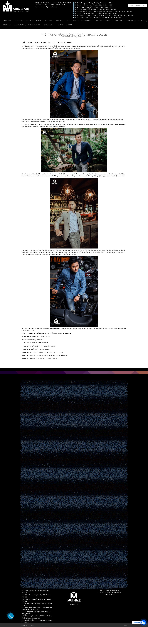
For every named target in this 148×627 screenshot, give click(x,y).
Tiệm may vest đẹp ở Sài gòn (30, 521)
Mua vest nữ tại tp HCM (26, 559)
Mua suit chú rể (102, 555)
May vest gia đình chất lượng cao (48, 447)
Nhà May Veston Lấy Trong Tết (29, 505)
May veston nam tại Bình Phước (30, 586)
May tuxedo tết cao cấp (104, 462)
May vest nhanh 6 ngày (61, 445)
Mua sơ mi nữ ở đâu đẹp (56, 559)
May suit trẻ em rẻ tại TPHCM (84, 554)
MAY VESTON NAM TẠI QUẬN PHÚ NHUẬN (78, 541)
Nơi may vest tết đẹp (68, 438)
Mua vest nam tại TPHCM (68, 520)
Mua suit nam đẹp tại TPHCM (74, 505)
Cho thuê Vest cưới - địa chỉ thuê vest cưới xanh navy (33, 571)
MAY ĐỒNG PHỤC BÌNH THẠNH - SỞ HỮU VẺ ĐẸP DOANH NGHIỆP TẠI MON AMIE (105, 405)
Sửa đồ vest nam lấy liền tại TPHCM (108, 491)
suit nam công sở (27, 553)
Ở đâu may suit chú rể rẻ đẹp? (29, 554)
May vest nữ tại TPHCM (48, 528)
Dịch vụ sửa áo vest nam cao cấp (64, 493)
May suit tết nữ (51, 463)
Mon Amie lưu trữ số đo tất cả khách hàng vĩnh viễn (71, 539)
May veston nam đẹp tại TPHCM (77, 474)
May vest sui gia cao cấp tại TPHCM (90, 438)
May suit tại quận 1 (81, 551)
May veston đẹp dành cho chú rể (87, 473)
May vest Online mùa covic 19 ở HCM (29, 430)
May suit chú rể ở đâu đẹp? (52, 556)
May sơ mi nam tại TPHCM (56, 483)
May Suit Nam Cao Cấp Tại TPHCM (39, 557)
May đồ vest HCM (83, 525)
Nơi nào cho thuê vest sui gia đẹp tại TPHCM (116, 442)
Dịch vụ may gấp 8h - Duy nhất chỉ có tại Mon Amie (58, 388)
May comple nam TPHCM (59, 520)
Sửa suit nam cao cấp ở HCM (96, 492)
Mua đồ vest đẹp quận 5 (108, 501)
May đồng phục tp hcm (108, 587)
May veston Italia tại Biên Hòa (36, 517)
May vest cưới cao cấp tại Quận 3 (53, 551)
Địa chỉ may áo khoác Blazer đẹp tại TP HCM (52, 576)
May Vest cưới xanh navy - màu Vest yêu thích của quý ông (33, 573)
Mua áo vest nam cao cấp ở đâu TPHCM (109, 526)
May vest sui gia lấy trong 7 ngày (106, 444)
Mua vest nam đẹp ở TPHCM (42, 492)
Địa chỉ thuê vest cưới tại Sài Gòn (100, 539)
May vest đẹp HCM (55, 501)
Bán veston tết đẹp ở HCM (106, 437)
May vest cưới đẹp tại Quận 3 (38, 540)
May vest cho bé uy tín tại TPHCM (81, 447)
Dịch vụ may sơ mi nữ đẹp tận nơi (78, 431)
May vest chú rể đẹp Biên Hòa (109, 517)
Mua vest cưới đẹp (57, 540)
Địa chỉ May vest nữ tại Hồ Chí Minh (45, 579)
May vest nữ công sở (49, 467)
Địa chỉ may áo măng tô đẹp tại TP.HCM (40, 577)
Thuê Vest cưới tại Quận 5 (90, 543)
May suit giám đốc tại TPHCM (83, 456)
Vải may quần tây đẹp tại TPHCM (74, 498)
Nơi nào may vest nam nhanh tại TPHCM (45, 442)
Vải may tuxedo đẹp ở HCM (38, 490)
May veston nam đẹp (77, 473)
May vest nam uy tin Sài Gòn (82, 512)
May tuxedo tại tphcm (112, 462)
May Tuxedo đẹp (95, 490)
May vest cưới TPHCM (48, 521)
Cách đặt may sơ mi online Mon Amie (62, 435)
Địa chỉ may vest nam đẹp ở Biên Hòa (89, 518)
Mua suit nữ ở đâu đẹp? (115, 556)
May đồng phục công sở (48, 483)
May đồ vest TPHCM (29, 529)
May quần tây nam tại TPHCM (69, 477)
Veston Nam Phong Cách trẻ (113, 585)
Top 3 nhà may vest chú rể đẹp (39, 429)
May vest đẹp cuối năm (48, 461)
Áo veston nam (111, 492)
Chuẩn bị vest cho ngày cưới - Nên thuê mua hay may (32, 538)
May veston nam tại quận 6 (37, 585)
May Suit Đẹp (55, 490)
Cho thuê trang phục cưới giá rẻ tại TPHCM (58, 449)
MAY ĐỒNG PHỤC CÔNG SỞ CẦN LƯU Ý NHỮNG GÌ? (59, 404)
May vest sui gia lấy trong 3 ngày (118, 444)
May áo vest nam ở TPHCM (89, 521)
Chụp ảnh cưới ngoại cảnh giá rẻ (113, 578)
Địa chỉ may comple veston (68, 494)
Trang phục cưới (115, 438)
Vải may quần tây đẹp (105, 498)
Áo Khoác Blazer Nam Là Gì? (97, 577)
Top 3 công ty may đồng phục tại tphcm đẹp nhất (70, 394)
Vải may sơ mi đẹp (35, 499)
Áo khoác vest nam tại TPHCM (106, 487)
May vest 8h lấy (77, 448)
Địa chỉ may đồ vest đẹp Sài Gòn (80, 501)
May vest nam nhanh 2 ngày (72, 468)
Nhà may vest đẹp (39, 501)
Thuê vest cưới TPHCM (61, 524)
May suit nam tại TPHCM (37, 484)
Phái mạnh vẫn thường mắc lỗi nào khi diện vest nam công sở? (95, 390)
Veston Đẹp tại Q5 (70, 579)
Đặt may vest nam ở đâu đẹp (31, 492)
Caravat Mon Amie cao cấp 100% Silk (56, 384)
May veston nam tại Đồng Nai (41, 586)
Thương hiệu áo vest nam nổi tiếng (62, 492)
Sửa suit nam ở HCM (104, 492)
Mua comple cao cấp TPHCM (113, 477)
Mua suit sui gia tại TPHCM (115, 554)
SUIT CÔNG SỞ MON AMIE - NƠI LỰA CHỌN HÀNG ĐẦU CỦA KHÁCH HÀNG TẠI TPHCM (48, 403)
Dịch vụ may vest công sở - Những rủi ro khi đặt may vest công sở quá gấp (61, 389)
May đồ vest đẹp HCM (65, 502)
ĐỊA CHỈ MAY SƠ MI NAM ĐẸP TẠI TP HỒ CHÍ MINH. (114, 575)
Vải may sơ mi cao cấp (27, 499)
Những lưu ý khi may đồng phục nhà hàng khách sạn (75, 393)
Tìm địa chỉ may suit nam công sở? (109, 551)
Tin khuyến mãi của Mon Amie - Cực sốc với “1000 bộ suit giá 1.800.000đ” (37, 392)
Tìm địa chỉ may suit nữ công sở (97, 551)
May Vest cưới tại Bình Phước (63, 546)
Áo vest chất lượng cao (110, 504)
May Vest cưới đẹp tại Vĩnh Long (39, 545)
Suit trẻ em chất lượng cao (50, 554)
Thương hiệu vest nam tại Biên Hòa (30, 518)
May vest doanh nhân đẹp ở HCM (63, 470)
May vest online (70, 436)
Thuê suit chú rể (28, 556)
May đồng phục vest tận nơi (89, 433)
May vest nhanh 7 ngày (53, 445)
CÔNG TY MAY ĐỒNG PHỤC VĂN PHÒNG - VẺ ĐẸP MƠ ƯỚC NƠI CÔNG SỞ (63, 408)
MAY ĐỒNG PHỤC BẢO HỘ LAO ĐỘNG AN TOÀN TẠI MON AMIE (80, 406)
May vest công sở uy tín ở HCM (118, 466)
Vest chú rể (69, 457)
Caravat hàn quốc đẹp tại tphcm (93, 576)
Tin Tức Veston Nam (107, 579)
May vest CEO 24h (96, 469)
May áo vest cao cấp (111, 502)
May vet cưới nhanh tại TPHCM (101, 540)
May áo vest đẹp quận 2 (80, 504)
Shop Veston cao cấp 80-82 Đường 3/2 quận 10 (108, 542)
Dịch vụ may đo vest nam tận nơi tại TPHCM (69, 432)
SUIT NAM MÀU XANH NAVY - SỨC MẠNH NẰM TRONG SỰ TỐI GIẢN (84, 416)
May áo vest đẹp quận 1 (89, 504)
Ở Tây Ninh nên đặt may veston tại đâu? (51, 546)
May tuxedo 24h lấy (44, 463)
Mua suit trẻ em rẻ (58, 554)
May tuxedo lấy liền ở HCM (114, 488)
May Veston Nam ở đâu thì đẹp (57, 544)
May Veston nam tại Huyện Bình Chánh (42, 584)
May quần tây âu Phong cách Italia (114, 558)
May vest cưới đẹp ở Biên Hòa (63, 547)
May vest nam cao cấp (84, 530)
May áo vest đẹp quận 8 (28, 504)
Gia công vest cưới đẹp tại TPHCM (61, 532)
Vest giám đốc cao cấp (71, 469)
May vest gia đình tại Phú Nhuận (102, 446)
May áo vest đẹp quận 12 (99, 503)
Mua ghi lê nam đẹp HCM (115, 524)
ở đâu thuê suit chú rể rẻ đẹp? (40, 554)
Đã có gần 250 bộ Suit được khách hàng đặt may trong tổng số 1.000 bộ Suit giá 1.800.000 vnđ (39, 387)
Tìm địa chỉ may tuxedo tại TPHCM (44, 458)
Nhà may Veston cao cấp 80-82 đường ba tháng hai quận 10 (89, 542)
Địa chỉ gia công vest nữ (118, 495)
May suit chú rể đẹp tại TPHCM (55, 505)
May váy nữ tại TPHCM (99, 524)
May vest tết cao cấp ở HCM (59, 438)
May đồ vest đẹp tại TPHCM (49, 502)
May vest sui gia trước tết (34, 444)
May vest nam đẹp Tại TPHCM (94, 530)
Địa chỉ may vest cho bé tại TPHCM (29, 449)
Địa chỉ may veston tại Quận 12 (65, 550)
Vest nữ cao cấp (71, 487)
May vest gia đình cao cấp (59, 447)
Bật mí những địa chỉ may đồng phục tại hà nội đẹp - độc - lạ (44, 395)
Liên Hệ (69, 24)
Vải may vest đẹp (109, 499)
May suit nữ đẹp (48, 557)
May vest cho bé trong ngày (92, 447)
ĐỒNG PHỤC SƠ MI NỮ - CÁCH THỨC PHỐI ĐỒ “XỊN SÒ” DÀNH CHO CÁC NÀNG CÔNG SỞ (38, 412)
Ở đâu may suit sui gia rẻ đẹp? (102, 553)
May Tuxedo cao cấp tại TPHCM (99, 489)
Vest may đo (56, 526)
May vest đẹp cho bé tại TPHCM (69, 447)
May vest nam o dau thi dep (32, 580)
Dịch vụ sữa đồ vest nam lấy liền (98, 495)
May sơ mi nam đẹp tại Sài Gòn (117, 525)
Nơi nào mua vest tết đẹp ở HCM (99, 436)
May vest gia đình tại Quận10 (61, 446)
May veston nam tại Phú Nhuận (54, 550)
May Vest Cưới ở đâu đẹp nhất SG (102, 568)
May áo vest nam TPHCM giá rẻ (52, 493)
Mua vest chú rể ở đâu (70, 460)
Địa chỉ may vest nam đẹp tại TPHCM (47, 526)
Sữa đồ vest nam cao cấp (77, 495)
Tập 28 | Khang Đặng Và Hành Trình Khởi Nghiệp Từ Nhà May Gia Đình (104, 385)
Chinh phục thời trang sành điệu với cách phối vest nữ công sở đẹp (73, 390)
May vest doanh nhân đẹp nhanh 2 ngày (48, 468)
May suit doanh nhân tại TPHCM (112, 456)
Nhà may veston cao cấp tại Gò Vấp (29, 550)
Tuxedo (79, 457)
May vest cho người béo (40, 524)
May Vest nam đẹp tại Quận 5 (32, 551)
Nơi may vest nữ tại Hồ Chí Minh (32, 579)
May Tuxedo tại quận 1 (73, 551)
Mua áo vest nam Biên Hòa (77, 518)
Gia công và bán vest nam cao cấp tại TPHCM (96, 532)
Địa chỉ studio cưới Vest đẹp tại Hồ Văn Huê (54, 543)
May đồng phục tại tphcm (64, 569)
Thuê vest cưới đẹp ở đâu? (32, 541)
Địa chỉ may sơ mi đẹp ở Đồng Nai (42, 514)
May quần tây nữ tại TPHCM (92, 523)
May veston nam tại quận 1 (85, 585)
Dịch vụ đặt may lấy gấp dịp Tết (46, 539)
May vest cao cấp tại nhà (114, 434)
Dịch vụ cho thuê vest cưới (73, 580)
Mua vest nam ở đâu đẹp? (73, 559)
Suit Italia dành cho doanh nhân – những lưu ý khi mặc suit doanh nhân (101, 569)
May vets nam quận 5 (39, 483)
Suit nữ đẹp (89, 557)
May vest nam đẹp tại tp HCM (70, 560)
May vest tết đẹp (84, 440)
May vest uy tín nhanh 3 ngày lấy (95, 467)
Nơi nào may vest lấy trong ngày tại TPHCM (59, 442)
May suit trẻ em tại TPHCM (94, 554)
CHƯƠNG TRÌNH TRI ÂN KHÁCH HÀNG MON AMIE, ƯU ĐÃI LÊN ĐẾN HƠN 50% (59, 429)
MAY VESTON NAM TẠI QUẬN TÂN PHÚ (94, 541)
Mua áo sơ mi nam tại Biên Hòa (69, 515)
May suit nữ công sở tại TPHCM (91, 552)
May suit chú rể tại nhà (87, 464)
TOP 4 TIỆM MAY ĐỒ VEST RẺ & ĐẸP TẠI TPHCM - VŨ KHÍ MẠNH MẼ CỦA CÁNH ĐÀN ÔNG (98, 419)
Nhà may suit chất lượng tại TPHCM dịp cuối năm (48, 460)
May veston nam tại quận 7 (28, 585)
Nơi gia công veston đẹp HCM (69, 497)
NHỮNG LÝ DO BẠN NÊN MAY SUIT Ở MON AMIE (48, 428)
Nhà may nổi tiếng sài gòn (78, 527)
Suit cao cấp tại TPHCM (50, 456)
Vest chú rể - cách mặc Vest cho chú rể (109, 548)
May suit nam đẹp (100, 483)
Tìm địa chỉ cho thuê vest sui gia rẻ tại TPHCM (37, 441)
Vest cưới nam (82, 493)
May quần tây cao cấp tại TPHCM (118, 485)
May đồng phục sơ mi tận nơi (68, 433)
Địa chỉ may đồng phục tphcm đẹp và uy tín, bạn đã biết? (89, 394)
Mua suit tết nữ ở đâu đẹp (79, 460)
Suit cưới (94, 458)
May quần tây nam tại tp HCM (108, 559)
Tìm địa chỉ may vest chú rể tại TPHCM (30, 458)
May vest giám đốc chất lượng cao (61, 469)
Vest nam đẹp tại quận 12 (38, 511)
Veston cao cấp (93, 483)
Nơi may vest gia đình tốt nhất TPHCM (58, 443)
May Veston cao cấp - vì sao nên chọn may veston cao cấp (65, 572)
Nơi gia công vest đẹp (78, 497)
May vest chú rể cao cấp (27, 462)
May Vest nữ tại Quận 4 (98, 567)
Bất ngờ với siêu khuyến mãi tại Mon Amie (81, 392)
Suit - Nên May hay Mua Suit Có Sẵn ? (67, 577)
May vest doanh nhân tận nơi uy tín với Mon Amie (99, 379)
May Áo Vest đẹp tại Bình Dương (58, 567)
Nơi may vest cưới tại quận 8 (108, 550)
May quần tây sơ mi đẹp (98, 520)
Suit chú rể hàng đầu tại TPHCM (63, 556)
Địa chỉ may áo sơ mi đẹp (95, 487)
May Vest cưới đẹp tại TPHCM (95, 461)
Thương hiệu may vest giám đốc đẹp (85, 471)
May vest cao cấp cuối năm (61, 462)
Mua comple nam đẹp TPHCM (31, 523)
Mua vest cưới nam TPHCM (41, 523)
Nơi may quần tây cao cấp (103, 484)
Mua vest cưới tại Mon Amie (42, 541)
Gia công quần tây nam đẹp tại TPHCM (52, 496)
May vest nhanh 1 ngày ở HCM (28, 469)
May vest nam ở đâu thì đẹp (115, 520)
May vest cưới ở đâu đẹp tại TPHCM (30, 531)
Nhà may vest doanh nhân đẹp (44, 473)
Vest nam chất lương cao (37, 513)
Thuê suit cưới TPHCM (46, 505)
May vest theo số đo (109, 582)
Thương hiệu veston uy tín (82, 472)
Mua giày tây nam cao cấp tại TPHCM (46, 474)
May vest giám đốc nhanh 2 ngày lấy (84, 468)
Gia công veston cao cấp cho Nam (82, 532)
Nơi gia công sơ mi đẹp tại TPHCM (114, 496)
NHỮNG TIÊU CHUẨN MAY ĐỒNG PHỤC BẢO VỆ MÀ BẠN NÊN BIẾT (57, 406)
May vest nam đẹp (120, 471)
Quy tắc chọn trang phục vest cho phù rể (75, 388)
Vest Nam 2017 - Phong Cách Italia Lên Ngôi (112, 580)
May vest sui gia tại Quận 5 (74, 444)
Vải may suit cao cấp (70, 499)
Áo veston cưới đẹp (119, 493)
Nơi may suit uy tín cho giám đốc (81, 475)
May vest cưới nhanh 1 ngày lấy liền (97, 468)
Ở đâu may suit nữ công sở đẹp (68, 552)
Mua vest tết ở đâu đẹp (89, 436)
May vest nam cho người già (79, 521)
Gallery (60, 24)
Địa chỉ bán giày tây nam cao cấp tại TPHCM (32, 474)
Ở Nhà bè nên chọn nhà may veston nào (87, 547)
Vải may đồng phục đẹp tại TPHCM (98, 497)
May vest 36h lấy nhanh (120, 450)
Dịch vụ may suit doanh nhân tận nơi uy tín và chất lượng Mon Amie (32, 379)
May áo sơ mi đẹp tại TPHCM (108, 494)
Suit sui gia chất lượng (42, 555)
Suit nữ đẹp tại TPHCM (72, 557)
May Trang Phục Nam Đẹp (72, 566)
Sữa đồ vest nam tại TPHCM (87, 495)
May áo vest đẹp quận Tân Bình (74, 503)
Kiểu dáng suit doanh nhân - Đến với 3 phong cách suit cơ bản (90, 391)
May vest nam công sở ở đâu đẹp (83, 529)
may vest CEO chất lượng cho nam (32, 432)
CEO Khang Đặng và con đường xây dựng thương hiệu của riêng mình (99, 384)
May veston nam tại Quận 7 (102, 477)
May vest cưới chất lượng (111, 540)
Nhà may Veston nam (28, 581)
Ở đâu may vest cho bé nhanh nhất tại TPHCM (48, 439)
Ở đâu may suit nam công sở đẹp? (80, 552)
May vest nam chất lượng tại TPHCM (50, 529)
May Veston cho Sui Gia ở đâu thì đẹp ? (32, 567)
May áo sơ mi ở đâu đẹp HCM (100, 486)
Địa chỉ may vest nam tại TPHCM (63, 488)
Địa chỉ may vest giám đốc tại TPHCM (34, 472)
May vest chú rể (103, 461)
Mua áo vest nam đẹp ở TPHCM (32, 528)
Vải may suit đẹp (63, 499)
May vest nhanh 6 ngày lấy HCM (68, 450)
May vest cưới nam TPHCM (78, 522)
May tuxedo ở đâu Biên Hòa (52, 516)
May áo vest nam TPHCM (73, 492)
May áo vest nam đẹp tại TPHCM (119, 494)
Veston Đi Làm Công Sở (83, 558)
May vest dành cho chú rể (41, 470)
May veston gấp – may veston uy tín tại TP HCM (115, 571)
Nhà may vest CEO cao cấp (60, 472)
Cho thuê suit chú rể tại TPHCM (69, 466)
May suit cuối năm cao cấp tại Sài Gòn (49, 464)
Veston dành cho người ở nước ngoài (29, 583)
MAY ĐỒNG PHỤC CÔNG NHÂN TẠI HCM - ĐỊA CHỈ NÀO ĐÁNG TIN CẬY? (82, 404)
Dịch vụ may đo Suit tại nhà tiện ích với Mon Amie (36, 393)
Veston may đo (97, 470)
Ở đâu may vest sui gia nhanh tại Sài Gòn (97, 441)
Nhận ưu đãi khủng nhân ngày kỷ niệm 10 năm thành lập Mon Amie (62, 392)
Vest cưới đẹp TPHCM (77, 520)
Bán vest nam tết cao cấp (26, 438)
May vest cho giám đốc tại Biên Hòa (92, 515)
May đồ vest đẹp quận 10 (91, 501)
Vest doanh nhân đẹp (44, 471)
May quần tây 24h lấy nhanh (107, 449)
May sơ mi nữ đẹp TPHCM (63, 487)
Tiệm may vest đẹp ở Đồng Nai (116, 513)
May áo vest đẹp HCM (31, 503)
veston (26, 580)
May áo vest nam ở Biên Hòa (76, 516)
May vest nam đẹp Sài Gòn (72, 512)
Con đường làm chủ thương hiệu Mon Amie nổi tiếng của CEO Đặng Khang (35, 385)
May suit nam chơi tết (88, 463)
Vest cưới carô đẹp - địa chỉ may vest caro (70, 570)
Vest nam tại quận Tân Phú (103, 586)
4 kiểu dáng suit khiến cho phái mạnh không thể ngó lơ (70, 391)
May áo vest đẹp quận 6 (45, 504)
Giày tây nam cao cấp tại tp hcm (118, 576)
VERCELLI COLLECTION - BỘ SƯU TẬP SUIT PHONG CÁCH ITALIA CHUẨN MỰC (75, 413)
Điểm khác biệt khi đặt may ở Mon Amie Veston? (98, 382)
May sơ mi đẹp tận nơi (36, 434)
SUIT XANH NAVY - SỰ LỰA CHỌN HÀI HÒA (30, 409)
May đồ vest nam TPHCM (71, 490)
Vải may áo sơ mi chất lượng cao (33, 498)
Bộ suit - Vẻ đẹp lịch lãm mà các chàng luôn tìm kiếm (43, 386)
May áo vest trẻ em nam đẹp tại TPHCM (92, 579)
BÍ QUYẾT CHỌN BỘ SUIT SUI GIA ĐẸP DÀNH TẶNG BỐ (52, 407)
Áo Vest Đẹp (117, 504)
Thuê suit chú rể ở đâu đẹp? (55, 555)
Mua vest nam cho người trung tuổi (50, 524)
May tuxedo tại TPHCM (114, 489)
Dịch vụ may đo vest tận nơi (49, 433)
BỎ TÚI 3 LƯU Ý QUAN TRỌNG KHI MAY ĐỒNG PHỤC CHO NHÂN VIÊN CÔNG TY (46, 405)
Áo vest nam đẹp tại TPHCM (73, 483)
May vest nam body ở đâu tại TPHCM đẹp (42, 530)
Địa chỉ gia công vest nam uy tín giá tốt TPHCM (46, 532)
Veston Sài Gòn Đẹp (103, 530)
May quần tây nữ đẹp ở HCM (99, 485)
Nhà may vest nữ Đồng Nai (65, 514)
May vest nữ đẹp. (79, 560)
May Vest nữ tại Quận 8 (28, 568)
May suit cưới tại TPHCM (88, 527)
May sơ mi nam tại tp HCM (36, 560)
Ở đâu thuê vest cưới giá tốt (27, 540)
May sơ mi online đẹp (104, 435)
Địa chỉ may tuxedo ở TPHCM (71, 489)
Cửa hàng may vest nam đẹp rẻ (34, 526)
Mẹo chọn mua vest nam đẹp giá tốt (46, 567)
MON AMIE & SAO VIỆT (92, 407)
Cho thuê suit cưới (60, 466)
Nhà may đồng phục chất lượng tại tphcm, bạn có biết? (108, 394)
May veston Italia (117, 523)
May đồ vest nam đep (99, 501)
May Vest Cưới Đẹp (38, 574)
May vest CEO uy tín (38, 475)
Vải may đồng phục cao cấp (121, 497)
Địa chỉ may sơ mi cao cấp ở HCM (112, 486)
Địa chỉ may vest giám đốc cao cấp (105, 472)
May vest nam (58, 587)
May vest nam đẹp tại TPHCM (50, 527)
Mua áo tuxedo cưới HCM (27, 525)
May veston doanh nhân (49, 476)
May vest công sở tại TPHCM (32, 467)
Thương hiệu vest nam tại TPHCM (93, 525)
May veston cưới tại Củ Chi (47, 548)
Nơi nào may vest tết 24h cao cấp (49, 440)
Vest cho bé (89, 440)
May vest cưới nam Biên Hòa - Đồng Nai (96, 514)
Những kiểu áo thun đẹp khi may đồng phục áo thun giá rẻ (113, 393)
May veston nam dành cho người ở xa (49, 583)
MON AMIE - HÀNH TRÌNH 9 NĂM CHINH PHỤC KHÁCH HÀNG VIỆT (48, 413)
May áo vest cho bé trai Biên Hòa (31, 516)
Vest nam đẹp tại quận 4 (108, 511)
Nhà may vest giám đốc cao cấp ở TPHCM (48, 472)
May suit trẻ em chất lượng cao (73, 554)
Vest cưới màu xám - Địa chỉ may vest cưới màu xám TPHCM (88, 570)
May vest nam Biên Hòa (118, 517)
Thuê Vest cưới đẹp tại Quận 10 (79, 543)
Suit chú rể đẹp (87, 556)
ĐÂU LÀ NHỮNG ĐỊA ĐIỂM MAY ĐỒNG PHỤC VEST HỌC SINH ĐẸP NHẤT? (76, 410)
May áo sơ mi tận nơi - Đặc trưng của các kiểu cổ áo (54, 380)
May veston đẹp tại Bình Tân (120, 547)
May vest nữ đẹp (54, 579)
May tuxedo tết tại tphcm (81, 462)
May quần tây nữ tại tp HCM (98, 559)
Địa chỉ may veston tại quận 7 (119, 550)
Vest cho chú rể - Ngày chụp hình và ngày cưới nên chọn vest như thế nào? (95, 388)
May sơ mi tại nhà (82, 434)
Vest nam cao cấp (120, 487)
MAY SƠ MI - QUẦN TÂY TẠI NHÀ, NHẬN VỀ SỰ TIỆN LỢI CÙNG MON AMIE (110, 416)
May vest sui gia (49, 470)
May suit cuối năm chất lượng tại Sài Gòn (36, 464)
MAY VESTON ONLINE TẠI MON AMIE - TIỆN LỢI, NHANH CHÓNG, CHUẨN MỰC (94, 422)
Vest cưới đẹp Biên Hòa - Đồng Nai (59, 513)
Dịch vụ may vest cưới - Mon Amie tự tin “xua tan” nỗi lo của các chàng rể (36, 389)
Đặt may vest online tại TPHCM (62, 436)
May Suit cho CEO (30, 457)
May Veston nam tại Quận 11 (106, 584)
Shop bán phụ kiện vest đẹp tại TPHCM (110, 522)
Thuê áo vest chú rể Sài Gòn (74, 502)
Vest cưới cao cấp (75, 457)
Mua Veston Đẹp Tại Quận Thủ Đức (61, 581)
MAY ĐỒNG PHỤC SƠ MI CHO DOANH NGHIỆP (61, 401)
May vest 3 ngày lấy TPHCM (96, 450)
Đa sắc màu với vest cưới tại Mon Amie (109, 529)
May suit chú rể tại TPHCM (78, 464)
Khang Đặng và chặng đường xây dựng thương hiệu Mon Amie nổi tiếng (75, 384)
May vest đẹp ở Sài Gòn (39, 521)
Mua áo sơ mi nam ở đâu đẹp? (62, 566)
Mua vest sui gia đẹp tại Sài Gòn (106, 443)
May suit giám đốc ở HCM (68, 476)
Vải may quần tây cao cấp (96, 498)
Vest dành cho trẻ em (37, 572)
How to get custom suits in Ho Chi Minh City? (116, 500)
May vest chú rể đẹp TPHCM (98, 522)
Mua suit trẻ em (64, 554)
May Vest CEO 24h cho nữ (117, 432)
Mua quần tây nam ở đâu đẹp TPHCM (36, 520)
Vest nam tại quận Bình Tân (93, 586)
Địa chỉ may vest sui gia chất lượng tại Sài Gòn (96, 448)
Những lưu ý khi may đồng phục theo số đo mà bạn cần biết (99, 389)
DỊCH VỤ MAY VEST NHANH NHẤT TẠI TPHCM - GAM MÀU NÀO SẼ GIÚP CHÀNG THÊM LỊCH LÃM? (53, 416)
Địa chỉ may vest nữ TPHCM (105, 527)
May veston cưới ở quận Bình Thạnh (42, 550)
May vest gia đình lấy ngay (29, 447)
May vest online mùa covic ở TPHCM (42, 430)
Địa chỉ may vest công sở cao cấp (30, 465)
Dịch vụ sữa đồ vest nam (108, 495)
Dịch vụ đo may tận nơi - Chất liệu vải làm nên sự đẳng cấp (34, 380)
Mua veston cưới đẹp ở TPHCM (49, 520)
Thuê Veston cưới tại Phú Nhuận (68, 543)
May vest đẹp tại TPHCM (31, 489)
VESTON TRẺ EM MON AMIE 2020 (108, 402)
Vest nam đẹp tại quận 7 (82, 511)
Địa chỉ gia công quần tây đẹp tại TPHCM (112, 532)
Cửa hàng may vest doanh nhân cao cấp (62, 471)
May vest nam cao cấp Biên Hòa (101, 518)
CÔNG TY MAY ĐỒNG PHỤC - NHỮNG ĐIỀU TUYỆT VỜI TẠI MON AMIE (75, 409)
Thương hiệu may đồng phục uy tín (75, 485)
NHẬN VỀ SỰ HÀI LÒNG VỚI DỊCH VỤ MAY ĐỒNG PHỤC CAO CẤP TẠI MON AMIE (76, 405)
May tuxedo (68, 462)
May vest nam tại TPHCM (40, 489)
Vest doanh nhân (106, 483)
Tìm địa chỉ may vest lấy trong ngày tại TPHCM (114, 440)
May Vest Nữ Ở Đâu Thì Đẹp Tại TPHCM (105, 573)
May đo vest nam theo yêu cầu (75, 530)
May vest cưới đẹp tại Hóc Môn (99, 547)
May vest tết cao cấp (77, 440)
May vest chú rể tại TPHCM (111, 461)
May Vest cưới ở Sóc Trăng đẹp (97, 544)
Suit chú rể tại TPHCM (112, 458)
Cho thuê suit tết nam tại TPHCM (50, 466)
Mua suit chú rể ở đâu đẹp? (65, 555)
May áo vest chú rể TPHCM (49, 522)
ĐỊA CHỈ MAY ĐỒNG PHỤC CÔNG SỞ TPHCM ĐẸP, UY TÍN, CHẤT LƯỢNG (104, 401)
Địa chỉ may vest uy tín (31, 501)
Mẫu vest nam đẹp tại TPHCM (39, 491)
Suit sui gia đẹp (35, 555)
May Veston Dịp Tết (38, 505)
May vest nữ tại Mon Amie (117, 560)
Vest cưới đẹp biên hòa (108, 519)
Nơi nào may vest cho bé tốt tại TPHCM (87, 442)
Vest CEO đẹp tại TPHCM (27, 471)
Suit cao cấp (43, 456)
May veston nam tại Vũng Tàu (63, 586)
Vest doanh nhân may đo (90, 470)
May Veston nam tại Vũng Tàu (114, 583)
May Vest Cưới (35, 578)
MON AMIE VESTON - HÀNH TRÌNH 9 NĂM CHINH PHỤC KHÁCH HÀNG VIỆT (47, 402)
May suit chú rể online (95, 464)
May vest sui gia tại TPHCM (44, 444)
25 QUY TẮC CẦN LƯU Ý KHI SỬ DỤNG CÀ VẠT (83, 469)
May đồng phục (82, 587)
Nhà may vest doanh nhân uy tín (33, 473)
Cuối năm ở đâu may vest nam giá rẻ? (73, 465)
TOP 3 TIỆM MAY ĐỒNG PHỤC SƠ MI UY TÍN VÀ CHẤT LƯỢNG (92, 411)
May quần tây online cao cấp (35, 435)
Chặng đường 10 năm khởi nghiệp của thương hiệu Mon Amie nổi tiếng (80, 386)
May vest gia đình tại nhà (112, 446)
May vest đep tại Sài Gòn (47, 501)
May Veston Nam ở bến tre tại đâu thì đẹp (84, 545)
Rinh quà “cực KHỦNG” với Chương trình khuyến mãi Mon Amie (100, 392)
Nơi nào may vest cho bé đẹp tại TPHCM (101, 442)
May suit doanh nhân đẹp (104, 505)
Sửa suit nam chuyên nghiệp (110, 493)
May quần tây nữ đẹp (117, 559)
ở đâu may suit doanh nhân (58, 456)
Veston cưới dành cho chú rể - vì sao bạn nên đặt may (52, 573)
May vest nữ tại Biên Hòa (26, 519)
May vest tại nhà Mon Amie (89, 434)
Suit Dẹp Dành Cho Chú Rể (95, 574)
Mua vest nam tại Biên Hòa (89, 519)
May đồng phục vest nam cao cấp (63, 525)
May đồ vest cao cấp (57, 502)
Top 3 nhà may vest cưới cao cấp (28, 429)
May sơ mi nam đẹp (44, 487)
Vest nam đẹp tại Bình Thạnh (28, 511)
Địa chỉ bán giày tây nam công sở (103, 474)
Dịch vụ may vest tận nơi (118, 433)
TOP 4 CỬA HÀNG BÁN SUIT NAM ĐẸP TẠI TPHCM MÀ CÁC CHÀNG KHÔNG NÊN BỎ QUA (95, 418)
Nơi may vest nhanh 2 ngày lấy (35, 468)
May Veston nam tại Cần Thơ (81, 583)
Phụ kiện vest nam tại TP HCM (39, 576)
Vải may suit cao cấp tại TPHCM (44, 499)
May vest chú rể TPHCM (99, 521)
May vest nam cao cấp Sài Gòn (62, 512)
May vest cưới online (70, 461)
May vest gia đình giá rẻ (39, 447)
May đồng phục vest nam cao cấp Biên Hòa (32, 515)
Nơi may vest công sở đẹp (108, 466)
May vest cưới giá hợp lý (79, 477)
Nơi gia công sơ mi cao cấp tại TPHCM (100, 496)
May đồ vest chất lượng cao (38, 502)
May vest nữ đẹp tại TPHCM (60, 560)
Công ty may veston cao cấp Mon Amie (38, 542)
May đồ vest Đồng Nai (83, 513)
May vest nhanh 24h (44, 445)
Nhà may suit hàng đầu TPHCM (114, 505)
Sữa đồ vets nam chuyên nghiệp (50, 495)
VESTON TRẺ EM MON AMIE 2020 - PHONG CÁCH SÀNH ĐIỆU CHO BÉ (112, 414)
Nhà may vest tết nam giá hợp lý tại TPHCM (32, 460)
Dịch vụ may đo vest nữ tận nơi (55, 432)
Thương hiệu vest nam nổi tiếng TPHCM (68, 484)
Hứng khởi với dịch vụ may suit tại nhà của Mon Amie (95, 381)
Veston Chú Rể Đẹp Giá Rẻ (102, 558)
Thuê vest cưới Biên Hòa (99, 517)
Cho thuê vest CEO (29, 433)
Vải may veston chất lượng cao (79, 499)
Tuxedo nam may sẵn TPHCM (60, 489)
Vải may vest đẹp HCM (89, 499)
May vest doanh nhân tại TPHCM (110, 476)
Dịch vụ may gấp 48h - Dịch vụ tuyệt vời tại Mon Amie (108, 387)
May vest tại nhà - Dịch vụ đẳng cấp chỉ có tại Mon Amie (114, 381)
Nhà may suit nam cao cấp (69, 527)
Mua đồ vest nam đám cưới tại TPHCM (38, 525)
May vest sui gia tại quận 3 (89, 439)
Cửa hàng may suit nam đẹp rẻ (94, 505)
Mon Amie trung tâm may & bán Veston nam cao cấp (55, 542)
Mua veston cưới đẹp (96, 527)
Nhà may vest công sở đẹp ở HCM (86, 465)
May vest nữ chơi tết (28, 461)
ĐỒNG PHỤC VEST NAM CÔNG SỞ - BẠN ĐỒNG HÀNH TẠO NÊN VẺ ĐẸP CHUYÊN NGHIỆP (65, 411)
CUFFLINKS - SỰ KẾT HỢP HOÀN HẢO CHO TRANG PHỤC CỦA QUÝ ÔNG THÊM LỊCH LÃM (63, 418)
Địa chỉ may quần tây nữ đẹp (28, 485)
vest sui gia (102, 579)
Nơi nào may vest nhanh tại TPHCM (31, 442)
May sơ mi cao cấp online (73, 435)
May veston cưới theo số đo (100, 582)
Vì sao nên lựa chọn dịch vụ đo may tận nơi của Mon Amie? (88, 387)
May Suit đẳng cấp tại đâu (47, 544)
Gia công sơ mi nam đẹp (81, 496)
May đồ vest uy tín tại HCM (28, 502)
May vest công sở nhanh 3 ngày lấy (83, 467)
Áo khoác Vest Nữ (87, 574)
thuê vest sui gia (76, 579)
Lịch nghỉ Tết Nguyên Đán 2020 (79, 436)
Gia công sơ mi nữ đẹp (90, 496)
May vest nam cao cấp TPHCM (97, 526)
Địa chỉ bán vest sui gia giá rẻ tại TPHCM (43, 449)
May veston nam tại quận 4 (56, 585)
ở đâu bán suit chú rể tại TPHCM (98, 459)
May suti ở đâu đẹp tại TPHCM (29, 522)
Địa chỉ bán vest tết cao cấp (96, 437)
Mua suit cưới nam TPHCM (83, 505)
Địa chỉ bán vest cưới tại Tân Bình (37, 548)
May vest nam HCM (49, 523)
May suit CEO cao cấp (114, 473)
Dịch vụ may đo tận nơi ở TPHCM (38, 433)
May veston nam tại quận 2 (76, 585)
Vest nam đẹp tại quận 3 (117, 511)
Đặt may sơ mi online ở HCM (83, 435)
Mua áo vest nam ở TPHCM (57, 521)
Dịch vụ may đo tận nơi (58, 433)
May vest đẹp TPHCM (62, 501)
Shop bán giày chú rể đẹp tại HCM (82, 576)
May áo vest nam (108, 490)
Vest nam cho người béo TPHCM (51, 525)
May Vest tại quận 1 (88, 551)
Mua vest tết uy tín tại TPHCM (67, 437)
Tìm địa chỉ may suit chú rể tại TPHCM (70, 458)
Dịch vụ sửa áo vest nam (101, 493)
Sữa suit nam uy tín (99, 494)
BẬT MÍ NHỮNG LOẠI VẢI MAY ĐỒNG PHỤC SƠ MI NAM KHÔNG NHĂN (80, 415)
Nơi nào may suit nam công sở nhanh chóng (31, 552)
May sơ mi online (111, 435)
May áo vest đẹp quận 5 (54, 504)
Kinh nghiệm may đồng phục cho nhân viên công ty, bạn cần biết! (51, 394)
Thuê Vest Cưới (65, 580)
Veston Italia (64, 523)
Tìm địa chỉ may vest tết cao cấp (78, 438)
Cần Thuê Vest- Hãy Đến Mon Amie (85, 580)
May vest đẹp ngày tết (109, 460)
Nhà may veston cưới (49, 494)
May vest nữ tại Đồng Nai (92, 513)
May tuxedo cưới (90, 489)
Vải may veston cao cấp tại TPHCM (99, 499)
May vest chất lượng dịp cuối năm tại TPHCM (48, 462)
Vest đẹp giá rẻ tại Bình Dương (117, 581)
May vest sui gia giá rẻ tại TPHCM (100, 439)
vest (23, 580)
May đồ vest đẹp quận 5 (116, 501)
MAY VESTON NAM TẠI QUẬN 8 (53, 541)
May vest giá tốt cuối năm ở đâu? (37, 461)
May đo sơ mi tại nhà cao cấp (46, 434)
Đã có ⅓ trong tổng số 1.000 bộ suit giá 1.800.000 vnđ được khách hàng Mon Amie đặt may (47, 383)
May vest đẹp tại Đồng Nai (39, 546)
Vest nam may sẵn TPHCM (115, 490)
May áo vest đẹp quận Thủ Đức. (40, 503)
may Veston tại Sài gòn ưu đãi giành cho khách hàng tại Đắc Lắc (89, 546)
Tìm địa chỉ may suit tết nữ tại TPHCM (56, 458)
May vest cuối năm (78, 461)
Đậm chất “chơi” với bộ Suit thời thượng (80, 395)
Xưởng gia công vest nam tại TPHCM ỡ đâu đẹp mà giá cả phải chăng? (93, 531)
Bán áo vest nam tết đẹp (120, 436)
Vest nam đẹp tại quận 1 (28, 512)
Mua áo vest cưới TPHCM (117, 521)
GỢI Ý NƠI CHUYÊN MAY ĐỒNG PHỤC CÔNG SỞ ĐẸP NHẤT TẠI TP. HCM (101, 409)
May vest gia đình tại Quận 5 (71, 446)
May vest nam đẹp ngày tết (68, 440)
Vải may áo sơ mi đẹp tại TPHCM (45, 498)
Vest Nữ (59, 19)
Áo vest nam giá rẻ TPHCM (119, 491)
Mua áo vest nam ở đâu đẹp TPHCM (79, 528)
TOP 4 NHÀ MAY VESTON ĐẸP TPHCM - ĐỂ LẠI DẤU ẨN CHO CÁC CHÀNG (112, 421)
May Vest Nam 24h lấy (29, 578)
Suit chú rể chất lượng (73, 556)
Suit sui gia (48, 555)
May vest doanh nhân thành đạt (116, 469)
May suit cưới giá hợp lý (69, 464)
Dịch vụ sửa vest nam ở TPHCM (89, 491)
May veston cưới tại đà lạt (73, 546)
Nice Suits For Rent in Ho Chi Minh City (87, 503)
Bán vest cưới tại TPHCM (79, 466)
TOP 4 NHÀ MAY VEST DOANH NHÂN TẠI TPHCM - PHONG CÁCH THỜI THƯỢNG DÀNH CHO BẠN (81, 421)
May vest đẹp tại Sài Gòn (121, 483)
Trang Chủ (7, 19)
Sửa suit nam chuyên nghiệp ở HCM (84, 492)
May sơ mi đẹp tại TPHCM (35, 477)
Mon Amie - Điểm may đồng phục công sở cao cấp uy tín (42, 401)
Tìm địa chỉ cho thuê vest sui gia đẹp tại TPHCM (54, 441)
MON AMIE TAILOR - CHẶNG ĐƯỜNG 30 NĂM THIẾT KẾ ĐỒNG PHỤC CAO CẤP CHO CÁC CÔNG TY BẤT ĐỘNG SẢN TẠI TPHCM (55, 420)
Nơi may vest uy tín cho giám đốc (119, 475)
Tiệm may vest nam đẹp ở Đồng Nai (97, 516)
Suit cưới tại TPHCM (100, 458)
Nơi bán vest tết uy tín (33, 437)
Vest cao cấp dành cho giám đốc (54, 486)
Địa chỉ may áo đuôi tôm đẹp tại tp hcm (106, 576)
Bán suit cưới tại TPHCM (99, 466)
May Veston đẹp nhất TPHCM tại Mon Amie (71, 542)
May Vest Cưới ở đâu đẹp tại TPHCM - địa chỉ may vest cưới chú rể (84, 568)
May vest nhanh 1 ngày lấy (106, 445)
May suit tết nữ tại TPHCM (58, 463)
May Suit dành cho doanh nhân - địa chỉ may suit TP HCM (78, 569)
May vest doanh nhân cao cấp (59, 476)
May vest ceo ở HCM (63, 475)
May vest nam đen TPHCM (68, 522)
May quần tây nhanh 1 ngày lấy (96, 449)
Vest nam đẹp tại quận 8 (73, 511)
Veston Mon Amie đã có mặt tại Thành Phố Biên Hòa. (97, 512)
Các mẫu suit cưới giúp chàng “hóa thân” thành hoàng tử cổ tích (66, 387)
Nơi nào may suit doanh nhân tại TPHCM (71, 456)
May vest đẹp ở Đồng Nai (108, 514)
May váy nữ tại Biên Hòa (90, 517)
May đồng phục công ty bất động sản (51, 485)
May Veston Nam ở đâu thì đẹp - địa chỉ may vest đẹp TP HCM (48, 569)
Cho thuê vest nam (112, 484)
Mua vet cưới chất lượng (83, 540)
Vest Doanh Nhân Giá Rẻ (74, 558)
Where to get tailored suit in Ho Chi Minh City (44, 500)
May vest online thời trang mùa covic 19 (100, 430)
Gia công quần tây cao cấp (63, 496)
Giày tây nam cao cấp (57, 474)
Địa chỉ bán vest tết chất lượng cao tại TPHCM (45, 437)
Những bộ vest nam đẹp (51, 492)
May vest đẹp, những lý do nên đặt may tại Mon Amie (31, 539)
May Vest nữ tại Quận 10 (115, 567)
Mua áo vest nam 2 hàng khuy (38, 529)
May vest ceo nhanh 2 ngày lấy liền (61, 468)
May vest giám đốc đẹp (74, 470)
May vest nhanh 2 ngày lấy (96, 445)
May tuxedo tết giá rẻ (89, 462)
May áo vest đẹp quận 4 (63, 504)
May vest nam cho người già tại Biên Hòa (64, 516)
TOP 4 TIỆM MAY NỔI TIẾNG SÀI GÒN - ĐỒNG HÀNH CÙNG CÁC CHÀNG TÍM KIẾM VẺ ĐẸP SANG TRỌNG (63, 419)
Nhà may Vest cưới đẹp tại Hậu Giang (97, 545)
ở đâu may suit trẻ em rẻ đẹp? (71, 553)
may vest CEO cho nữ (119, 431)
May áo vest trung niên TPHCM (58, 528)
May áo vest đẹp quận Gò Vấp (64, 503)
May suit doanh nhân (120, 476)
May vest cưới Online (120, 540)
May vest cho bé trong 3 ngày (103, 447)
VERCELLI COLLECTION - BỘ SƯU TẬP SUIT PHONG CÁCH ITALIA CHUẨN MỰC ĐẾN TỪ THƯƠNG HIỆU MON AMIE (81, 402)
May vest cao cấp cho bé (64, 448)
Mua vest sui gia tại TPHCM (96, 443)
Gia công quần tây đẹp (72, 496)
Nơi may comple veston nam (40, 494)
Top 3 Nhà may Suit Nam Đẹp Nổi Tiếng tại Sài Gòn (33, 544)
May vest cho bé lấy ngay (28, 448)
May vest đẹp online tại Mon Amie (50, 436)
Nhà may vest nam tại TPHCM (86, 484)
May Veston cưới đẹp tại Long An (52, 547)
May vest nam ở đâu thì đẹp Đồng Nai (103, 513)
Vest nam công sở (52, 471)
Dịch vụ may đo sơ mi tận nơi (101, 431)
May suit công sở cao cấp (112, 464)
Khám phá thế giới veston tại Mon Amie (87, 539)
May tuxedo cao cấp (37, 463)
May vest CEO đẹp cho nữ (111, 431)
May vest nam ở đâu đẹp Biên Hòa (48, 517)
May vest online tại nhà (121, 430)
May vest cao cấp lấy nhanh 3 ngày (59, 467)
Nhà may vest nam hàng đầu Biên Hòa (43, 518)
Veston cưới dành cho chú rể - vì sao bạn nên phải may (91, 549)
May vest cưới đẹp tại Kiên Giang (109, 544)
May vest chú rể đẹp (69, 486)
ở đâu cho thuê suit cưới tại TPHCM (87, 459)
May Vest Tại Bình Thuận (60, 583)
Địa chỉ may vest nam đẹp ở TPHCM (71, 526)
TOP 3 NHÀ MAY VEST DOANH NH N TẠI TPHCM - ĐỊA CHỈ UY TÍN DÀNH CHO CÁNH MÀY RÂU (74, 428)
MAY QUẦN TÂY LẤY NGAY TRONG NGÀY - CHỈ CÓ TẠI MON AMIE (90, 420)
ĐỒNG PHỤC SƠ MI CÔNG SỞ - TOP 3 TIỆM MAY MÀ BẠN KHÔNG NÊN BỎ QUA (61, 414)
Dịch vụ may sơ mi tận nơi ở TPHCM (66, 431)
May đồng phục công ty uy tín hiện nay (87, 476)
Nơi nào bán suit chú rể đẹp (110, 555)
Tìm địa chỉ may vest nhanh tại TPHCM (98, 440)
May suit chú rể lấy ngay (104, 464)
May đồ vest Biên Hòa (80, 519)
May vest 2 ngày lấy (104, 450)
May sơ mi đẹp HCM (43, 488)
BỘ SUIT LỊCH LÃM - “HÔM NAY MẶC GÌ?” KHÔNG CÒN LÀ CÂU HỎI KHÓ (110, 417)
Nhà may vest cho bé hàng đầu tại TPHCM (63, 439)
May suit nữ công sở (113, 552)
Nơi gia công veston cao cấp (34, 497)
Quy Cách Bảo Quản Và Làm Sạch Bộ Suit (100, 386)
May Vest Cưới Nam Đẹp (117, 573)
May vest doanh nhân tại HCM (99, 476)
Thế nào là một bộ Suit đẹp (67, 568)
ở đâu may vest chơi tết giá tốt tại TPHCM (45, 459)
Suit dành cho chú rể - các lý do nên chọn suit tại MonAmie (37, 570)
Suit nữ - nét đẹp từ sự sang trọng (106, 557)
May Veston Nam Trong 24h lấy (88, 567)
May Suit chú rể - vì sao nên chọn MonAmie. (108, 549)
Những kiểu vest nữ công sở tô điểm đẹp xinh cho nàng (116, 390)
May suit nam (55, 470)
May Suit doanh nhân (103, 456)
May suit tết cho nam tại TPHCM (78, 463)
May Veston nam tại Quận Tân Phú (29, 584)
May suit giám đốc (77, 476)
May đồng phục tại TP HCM (74, 587)
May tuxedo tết (73, 462)
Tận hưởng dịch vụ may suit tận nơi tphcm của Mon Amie (55, 381)
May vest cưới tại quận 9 (99, 550)
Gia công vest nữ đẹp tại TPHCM (57, 531)
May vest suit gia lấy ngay (117, 443)
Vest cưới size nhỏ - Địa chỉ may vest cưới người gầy (51, 571)
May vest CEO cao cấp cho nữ (96, 432)
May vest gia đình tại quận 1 (28, 440)
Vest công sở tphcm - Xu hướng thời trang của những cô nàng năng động (49, 390)
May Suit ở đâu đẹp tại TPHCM (29, 530)
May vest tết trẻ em (117, 460)
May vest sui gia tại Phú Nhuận (84, 444)
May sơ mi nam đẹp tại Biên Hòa (118, 515)
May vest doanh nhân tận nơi (32, 470)
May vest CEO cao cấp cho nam (106, 432)
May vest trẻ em (63, 486)
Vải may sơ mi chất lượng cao (114, 498)
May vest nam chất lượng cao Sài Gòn (49, 512)
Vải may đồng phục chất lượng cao (110, 497)
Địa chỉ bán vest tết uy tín (116, 437)
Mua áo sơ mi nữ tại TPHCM (51, 566)
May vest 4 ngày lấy (87, 450)
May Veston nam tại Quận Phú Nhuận (56, 584)
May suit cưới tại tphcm (101, 463)
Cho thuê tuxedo (34, 466)
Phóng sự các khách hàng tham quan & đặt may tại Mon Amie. (92, 383)
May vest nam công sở (41, 467)
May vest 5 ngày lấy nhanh (78, 450)
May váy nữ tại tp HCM (83, 559)
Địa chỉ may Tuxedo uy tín (47, 490)
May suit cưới (94, 463)
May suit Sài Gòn (41, 528)
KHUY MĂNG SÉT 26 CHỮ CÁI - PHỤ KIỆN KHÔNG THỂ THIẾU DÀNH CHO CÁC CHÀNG (103, 403)
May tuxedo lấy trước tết (121, 462)
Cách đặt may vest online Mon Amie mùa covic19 (57, 430)
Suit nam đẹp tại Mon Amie (95, 557)
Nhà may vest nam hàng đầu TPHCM (105, 525)
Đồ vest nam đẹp (98, 491)
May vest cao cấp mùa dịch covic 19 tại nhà (95, 429)
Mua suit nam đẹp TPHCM (82, 523)
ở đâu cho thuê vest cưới (76, 459)
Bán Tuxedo (92, 466)
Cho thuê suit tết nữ (41, 466)
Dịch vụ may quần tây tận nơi (42, 431)
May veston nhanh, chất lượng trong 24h (113, 539)
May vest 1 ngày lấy (112, 450)
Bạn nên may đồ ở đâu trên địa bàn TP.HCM (49, 538)
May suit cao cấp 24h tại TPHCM (61, 457)
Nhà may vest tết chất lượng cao (37, 438)
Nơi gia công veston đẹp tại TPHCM (57, 497)
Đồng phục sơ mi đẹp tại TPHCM (29, 483)
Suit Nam (81, 574)
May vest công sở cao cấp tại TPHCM (84, 526)
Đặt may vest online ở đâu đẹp (28, 436)
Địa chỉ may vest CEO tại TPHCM (93, 472)
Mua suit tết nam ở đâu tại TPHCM (90, 460)
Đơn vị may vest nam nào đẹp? (112, 530)
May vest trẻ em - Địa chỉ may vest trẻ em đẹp (94, 548)
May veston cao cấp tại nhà (73, 540)
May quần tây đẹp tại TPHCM (32, 486)
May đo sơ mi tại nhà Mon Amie (57, 434)
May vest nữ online (117, 435)
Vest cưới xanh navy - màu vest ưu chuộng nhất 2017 (40, 549)
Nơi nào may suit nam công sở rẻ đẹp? (45, 552)
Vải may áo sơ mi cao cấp (56, 498)
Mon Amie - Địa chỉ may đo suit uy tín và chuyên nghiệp (115, 382)
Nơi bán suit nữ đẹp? (98, 556)
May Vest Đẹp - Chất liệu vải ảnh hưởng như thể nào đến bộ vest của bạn (97, 566)
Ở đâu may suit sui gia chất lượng (35, 553)
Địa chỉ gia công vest (41, 496)
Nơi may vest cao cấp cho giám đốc (107, 475)
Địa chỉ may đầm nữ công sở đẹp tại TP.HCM (67, 576)
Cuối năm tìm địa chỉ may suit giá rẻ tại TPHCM (58, 465)
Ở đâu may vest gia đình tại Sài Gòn (110, 441)
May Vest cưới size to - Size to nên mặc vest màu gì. (62, 548)
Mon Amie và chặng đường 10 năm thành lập (60, 386)
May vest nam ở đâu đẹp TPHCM (87, 520)
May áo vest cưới (104, 502)
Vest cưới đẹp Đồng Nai (117, 514)
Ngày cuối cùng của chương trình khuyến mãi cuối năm (64, 395)
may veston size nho (68, 582)
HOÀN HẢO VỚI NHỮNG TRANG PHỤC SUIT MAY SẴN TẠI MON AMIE (75, 407)
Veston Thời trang (115, 579)
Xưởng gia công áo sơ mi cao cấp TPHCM (31, 532)
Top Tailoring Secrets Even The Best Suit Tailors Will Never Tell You (75, 500)
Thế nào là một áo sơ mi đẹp (115, 566)
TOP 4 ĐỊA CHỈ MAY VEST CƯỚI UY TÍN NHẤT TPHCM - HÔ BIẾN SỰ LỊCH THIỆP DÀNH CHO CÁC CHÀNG (44, 421)
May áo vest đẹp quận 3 (71, 504)
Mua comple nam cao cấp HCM (74, 525)
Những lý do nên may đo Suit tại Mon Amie (95, 395)
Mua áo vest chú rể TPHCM (58, 522)
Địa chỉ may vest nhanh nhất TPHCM (110, 448)
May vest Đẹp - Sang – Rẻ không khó (63, 530)
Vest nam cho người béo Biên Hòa (79, 517)
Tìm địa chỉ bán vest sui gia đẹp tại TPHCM (104, 438)
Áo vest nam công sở (42, 493)
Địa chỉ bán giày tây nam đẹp (66, 474)
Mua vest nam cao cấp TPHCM (39, 527)
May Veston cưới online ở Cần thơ (51, 545)
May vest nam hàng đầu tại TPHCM (84, 483)
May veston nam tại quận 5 (47, 585)
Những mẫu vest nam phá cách (43, 587)
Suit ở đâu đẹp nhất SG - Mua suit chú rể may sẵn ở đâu (43, 558)
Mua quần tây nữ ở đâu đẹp (35, 559)
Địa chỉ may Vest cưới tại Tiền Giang (111, 545)
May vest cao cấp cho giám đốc (71, 523)
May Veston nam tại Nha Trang (103, 583)
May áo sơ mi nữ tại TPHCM (115, 527)
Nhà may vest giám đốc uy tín (117, 472)
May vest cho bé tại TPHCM (38, 440)
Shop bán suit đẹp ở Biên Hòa (59, 519)
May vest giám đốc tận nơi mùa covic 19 (80, 429)
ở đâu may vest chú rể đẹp (32, 459)
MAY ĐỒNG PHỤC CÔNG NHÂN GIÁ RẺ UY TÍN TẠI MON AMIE (107, 404)
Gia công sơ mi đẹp (25, 497)
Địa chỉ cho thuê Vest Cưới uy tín (100, 543)
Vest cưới (105, 468)
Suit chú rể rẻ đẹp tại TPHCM (94, 555)
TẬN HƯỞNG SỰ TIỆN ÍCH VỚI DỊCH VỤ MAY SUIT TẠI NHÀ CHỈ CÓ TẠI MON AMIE (59, 417)
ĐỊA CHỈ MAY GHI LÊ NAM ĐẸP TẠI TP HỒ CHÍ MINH (39, 575)
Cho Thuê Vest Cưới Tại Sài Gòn (117, 577)
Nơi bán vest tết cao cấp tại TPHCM (85, 437)
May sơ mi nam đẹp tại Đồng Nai (54, 514)
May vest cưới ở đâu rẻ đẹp (61, 529)
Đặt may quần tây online (44, 435)
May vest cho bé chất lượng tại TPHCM (52, 448)
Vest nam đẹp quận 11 (47, 511)
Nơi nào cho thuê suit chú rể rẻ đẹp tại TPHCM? (39, 556)
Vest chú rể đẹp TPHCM (108, 521)
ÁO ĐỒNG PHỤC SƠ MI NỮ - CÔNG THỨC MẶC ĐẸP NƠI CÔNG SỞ (88, 414)
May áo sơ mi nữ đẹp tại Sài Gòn (89, 486)
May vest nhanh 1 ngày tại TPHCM (40, 469)
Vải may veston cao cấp (116, 499)
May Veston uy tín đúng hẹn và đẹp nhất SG (108, 541)
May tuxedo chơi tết (30, 463)
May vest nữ (84, 489)
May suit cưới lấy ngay (61, 464)
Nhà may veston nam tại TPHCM (68, 473)
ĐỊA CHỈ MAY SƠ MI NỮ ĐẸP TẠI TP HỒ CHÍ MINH (95, 575)
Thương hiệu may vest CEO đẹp (111, 471)
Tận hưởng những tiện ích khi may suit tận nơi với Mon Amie (76, 381)
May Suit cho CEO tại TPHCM (38, 457)
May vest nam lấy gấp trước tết (57, 539)
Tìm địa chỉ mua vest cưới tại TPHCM (109, 457)
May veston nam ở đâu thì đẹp (57, 580)
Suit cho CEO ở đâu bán (36, 456)
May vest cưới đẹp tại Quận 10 (48, 540)
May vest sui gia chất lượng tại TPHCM (77, 439)
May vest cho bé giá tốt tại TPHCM (39, 448)
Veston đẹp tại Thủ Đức (50, 581)
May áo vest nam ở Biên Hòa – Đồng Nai (72, 513)
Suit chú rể (106, 458)
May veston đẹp (79, 489)
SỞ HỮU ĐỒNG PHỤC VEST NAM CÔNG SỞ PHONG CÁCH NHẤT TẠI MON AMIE (48, 410)
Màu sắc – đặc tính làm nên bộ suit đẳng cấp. (61, 558)
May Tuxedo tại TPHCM (62, 490)
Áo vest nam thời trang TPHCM (91, 528)
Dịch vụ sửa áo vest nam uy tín (91, 493)
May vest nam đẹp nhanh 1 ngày (112, 468)
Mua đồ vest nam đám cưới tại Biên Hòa (105, 515)
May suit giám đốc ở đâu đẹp (94, 456)
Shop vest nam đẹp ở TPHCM (80, 524)
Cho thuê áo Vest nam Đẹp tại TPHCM (83, 581)
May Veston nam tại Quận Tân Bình (95, 584)
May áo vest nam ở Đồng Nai (75, 514)
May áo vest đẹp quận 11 (108, 503)
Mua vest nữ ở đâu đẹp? (65, 559)
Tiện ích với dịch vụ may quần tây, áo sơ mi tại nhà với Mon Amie (74, 380)
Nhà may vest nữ (65, 483)
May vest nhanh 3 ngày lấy (87, 445)
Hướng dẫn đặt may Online (43, 578)
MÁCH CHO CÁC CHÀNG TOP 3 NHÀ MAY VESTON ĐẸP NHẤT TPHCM (103, 428)
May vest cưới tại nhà (64, 540)
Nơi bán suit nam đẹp (106, 556)
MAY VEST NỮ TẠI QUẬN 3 (47, 568)
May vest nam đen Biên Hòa (45, 515)
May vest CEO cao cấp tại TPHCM (28, 475)
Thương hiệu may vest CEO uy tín (71, 472)
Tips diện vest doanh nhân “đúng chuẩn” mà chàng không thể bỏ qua (48, 391)
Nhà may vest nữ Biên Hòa (42, 516)
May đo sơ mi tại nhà (66, 434)
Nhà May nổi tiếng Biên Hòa (36, 519)
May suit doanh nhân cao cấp (28, 527)
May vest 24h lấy (71, 448)
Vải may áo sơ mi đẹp (64, 498)
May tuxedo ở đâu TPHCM (39, 522)
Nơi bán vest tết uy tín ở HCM (110, 436)
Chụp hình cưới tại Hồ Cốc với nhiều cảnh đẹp (99, 578)
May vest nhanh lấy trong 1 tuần (35, 445)
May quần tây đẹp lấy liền (116, 449)
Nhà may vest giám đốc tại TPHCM (56, 473)
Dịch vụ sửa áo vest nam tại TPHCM (33, 493)
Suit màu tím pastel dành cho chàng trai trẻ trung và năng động (38, 384)
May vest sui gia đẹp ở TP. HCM (106, 538)
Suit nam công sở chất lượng (57, 552)
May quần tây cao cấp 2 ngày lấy (71, 449)
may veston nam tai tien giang (92, 583)
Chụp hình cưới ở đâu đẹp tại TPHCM (71, 578)
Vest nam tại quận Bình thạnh (113, 586)
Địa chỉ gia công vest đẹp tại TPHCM (31, 496)
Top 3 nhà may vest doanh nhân (122, 428)
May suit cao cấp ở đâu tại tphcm (49, 457)
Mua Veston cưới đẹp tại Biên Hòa (47, 519)
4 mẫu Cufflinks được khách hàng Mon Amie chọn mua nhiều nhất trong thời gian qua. (63, 385)
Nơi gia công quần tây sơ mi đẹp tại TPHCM (44, 531)
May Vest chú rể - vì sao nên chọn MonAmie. (90, 573)
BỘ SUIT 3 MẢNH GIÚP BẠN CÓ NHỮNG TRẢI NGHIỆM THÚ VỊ (76, 403)
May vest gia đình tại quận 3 (81, 446)
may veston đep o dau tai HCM (46, 580)
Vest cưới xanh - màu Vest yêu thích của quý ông (57, 549)
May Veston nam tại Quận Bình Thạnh (69, 584)
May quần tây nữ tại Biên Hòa (121, 516)
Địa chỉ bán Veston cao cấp (27, 542)
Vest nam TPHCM (30, 491)
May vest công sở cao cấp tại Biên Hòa (65, 518)
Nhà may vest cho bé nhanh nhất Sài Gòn (84, 443)
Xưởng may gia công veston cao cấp (77, 491)
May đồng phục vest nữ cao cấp (102, 528)
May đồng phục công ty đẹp (78, 486)
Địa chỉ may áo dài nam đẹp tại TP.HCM (54, 577)
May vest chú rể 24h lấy (36, 462)
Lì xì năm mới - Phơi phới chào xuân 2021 (82, 389)
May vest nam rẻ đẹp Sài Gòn (38, 512)
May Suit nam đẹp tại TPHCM (81, 557)
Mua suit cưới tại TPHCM (101, 460)
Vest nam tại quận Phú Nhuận (74, 586)
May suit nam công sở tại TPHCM (103, 552)
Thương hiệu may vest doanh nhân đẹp (98, 471)
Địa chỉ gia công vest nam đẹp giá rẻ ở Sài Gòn (72, 531)
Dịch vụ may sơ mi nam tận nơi (90, 431)
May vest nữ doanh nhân (73, 471)
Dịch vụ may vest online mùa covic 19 (72, 430)
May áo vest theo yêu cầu (119, 502)
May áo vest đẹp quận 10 (117, 503)
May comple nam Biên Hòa (68, 517)
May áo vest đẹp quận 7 (37, 504)
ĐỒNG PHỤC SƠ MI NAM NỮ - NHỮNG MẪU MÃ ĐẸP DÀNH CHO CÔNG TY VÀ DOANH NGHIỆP (101, 412)
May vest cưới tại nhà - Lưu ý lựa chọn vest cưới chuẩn (54, 379)
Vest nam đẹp (50, 513)
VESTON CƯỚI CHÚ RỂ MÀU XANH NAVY (73, 549)
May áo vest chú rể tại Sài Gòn (85, 502)
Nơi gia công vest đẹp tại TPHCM (45, 497)
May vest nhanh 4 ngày (78, 445)
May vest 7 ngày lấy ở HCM (57, 450)
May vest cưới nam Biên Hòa (80, 515)
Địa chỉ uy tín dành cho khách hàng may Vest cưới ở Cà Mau (82, 544)
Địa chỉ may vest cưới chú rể (72, 529)
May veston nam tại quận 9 (115, 584)
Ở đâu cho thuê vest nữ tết (66, 459)
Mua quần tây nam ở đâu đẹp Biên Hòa (57, 515)
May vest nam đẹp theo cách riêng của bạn (90, 560)
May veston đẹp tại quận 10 (89, 550)
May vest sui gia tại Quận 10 (64, 444)
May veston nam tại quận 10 (95, 585)
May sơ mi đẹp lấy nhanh (29, 450)
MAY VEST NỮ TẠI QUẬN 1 (57, 568)
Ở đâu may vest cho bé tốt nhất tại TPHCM (32, 439)
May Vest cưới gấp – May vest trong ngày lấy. (98, 571)
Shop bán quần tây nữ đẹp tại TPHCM (28, 566)
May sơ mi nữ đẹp (27, 488)
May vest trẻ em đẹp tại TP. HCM (94, 538)
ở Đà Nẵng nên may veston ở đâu (40, 547)
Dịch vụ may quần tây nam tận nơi (31, 431)
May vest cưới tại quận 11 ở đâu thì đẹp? (77, 550)
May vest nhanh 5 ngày (69, 445)
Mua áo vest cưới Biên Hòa (58, 517)
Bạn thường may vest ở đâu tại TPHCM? (91, 477)
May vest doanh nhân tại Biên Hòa (70, 519)
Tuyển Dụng (48, 24)
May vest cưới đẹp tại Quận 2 (64, 551)
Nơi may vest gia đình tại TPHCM (70, 443)
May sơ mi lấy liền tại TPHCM (39, 450)
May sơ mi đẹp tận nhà (74, 434)
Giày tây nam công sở (113, 474)
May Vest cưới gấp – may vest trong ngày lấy (78, 548)
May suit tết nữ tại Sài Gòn (68, 463)
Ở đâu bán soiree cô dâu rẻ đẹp (113, 553)
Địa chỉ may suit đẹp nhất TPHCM (66, 571)
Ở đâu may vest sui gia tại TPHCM (83, 441)
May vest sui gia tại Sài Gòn (54, 444)
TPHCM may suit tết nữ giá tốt (86, 457)
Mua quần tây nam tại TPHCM (41, 566)
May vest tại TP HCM (65, 587)
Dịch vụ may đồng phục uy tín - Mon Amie (117, 389)
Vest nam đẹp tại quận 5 (99, 511)
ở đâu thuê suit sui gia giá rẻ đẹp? (90, 553)
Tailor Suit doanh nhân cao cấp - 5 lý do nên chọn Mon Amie (55, 393)
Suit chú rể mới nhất (81, 556)
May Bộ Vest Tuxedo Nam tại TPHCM (78, 582)
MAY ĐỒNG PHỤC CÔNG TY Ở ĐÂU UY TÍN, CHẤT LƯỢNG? (80, 401)
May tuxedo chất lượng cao (95, 488)
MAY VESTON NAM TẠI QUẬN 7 (64, 541)
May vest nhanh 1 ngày (50, 469)
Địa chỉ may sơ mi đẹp (116, 519)
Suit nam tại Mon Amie (117, 557)
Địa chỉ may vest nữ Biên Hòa (113, 518)
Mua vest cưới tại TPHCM (62, 460)
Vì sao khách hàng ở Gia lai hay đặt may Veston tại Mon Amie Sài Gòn (112, 546)
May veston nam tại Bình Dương (52, 586)
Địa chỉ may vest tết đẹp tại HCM (48, 438)
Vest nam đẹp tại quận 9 (64, 511)
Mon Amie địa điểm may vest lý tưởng (57, 477)
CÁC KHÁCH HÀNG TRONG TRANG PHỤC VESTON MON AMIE (104, 415)
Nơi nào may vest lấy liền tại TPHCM (73, 442)
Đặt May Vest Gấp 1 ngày (107, 577)
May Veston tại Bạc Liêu (67, 544)
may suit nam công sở (120, 552)
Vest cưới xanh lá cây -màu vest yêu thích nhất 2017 (101, 572)
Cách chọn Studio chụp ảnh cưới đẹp (84, 578)
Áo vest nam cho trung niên (58, 491)
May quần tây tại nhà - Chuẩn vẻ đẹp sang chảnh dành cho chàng (34, 381)
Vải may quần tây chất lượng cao (86, 498)
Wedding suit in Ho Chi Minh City (58, 500)
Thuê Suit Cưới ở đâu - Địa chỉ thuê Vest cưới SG (116, 568)
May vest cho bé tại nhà (112, 447)
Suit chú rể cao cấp (119, 458)
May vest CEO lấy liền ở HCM (105, 469)
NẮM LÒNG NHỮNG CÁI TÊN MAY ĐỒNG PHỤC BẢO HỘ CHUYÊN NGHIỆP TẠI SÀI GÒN (107, 406)
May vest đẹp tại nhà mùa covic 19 (109, 429)
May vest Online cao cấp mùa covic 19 (86, 430)
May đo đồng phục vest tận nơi (79, 433)
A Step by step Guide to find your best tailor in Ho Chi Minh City (98, 500)
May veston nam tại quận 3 (66, 585)
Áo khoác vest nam (67, 491)
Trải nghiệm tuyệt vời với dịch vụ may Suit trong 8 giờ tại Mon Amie (114, 395)
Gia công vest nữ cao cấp (71, 532)
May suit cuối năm (121, 463)
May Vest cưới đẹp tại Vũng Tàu (29, 546)
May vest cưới (55, 461)
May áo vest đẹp (103, 504)
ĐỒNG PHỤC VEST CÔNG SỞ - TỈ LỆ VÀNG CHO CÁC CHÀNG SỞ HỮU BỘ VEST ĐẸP (105, 410)
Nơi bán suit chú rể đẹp (75, 555)
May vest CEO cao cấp (71, 475)
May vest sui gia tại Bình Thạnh (95, 444)
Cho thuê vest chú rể (27, 466)
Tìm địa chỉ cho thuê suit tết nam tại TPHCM (84, 458)
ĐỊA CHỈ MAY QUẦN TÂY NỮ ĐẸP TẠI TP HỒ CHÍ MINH (76, 575)
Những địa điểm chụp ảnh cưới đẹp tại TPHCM (56, 578)
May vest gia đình (114, 445)
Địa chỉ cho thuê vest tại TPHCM (90, 494)
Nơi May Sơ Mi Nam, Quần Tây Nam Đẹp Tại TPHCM (73, 567)
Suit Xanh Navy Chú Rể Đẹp (92, 558)
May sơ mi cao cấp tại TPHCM (28, 487)
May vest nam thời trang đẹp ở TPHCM (95, 529)
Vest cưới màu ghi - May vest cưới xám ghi (106, 570)
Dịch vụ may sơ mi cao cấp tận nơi (53, 431)
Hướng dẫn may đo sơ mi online (94, 435)
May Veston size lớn (39, 583)
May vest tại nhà (106, 434)
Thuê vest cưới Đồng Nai (85, 514)
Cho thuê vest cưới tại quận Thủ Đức (39, 581)
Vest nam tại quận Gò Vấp (83, 586)
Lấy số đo (7, 24)
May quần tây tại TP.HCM (84, 538)
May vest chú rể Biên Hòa (98, 519)
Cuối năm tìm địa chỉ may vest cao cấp (43, 465)
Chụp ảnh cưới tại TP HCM (98, 587)
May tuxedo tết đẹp (96, 462)
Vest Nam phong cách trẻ (62, 579)
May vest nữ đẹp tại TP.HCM (74, 538)
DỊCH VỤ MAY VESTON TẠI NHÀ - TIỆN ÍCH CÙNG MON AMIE (85, 417)
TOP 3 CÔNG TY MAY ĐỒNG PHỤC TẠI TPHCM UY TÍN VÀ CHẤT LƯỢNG (90, 408)
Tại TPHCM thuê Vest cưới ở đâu (112, 543)
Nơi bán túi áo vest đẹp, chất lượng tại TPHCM (113, 531)
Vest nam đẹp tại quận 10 (55, 511)
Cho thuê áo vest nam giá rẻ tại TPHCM (36, 582)
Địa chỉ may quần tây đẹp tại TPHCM (87, 485)
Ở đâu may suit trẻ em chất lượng (59, 553)
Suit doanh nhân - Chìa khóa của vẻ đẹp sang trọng (72, 383)
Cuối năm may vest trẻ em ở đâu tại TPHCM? (115, 465)
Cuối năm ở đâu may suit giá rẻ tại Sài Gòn (100, 465)
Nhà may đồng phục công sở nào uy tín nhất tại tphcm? (93, 393)
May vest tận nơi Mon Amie (99, 433)
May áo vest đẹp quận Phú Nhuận (52, 503)
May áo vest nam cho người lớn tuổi (68, 521)
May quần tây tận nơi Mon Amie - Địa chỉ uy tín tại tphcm (95, 380)
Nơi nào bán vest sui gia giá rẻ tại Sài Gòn (44, 443)
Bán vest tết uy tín (76, 437)
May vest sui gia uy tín (26, 444)
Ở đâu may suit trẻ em (80, 553)
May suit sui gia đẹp (28, 555)
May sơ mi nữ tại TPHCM (27, 560)
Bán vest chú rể (87, 466)
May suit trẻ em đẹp (102, 554)
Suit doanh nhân (111, 523)
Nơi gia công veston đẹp (87, 497)
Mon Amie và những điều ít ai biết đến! (84, 385)
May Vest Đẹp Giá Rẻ (81, 566)
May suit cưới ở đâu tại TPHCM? (111, 463)
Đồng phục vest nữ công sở (28, 490)
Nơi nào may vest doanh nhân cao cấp (93, 475)
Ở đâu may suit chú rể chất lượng (47, 553)
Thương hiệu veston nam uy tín (79, 494)
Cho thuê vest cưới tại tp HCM (96, 581)
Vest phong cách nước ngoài (72, 581)
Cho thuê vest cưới (45, 475)
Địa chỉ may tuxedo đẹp (68, 528)
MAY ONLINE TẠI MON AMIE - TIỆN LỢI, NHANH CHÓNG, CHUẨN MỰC (109, 407)
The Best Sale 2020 (34, 19)
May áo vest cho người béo (88, 522)
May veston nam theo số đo (90, 582)
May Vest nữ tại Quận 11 (107, 567)
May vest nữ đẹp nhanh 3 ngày (71, 467)
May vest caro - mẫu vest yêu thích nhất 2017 (54, 570)
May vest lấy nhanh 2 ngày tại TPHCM (117, 467)
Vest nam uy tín (44, 513)
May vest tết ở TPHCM (59, 440)
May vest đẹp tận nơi (28, 434)
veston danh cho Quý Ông (117, 582)
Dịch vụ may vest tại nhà (99, 434)
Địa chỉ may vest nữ (113, 483)
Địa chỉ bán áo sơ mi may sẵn (43, 486)
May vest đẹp (96, 473)
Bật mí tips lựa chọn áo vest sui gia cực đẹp (42, 388)
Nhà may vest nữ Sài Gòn (90, 524)
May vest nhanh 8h (84, 448)
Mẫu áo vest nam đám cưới (48, 491)
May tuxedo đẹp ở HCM (80, 490)
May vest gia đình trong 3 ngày (29, 446)
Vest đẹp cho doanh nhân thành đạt (107, 470)
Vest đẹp (39, 580)
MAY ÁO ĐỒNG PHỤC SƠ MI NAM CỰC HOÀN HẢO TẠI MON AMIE (55, 415)
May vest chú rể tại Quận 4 (42, 551)
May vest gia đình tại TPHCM (51, 446)
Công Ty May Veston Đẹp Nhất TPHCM (97, 580)
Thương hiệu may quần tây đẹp (39, 485)
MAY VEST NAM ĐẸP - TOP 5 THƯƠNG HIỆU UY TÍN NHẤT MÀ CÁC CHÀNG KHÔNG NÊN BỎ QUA (62, 422)
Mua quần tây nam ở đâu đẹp (46, 559)
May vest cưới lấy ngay (85, 461)
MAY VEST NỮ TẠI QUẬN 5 (37, 568)
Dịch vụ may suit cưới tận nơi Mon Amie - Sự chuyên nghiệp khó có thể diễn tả (77, 379)
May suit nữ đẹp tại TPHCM (27, 557)
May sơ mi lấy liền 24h (48, 450)
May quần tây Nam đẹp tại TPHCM (48, 574)
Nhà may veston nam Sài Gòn (58, 494)
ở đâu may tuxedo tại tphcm (57, 459)
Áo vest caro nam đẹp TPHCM (102, 523)
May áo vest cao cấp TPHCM (96, 502)
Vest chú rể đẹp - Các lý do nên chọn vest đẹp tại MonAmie (72, 573)
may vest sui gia (82, 579)
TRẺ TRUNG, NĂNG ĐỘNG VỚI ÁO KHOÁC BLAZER (39, 411)
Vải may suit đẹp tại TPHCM (55, 499)
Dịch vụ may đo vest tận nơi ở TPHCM (83, 432)
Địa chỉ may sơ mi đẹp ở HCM (53, 487)
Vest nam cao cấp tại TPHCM (54, 475)
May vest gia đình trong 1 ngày (40, 446)
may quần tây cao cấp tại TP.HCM (63, 538)
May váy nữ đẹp (90, 559)
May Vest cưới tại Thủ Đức (110, 547)
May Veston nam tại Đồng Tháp (70, 583)
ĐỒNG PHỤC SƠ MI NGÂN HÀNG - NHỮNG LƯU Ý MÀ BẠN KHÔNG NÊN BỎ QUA (69, 412)
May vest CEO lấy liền (82, 470)
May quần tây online (52, 435)
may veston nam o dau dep (47, 582)
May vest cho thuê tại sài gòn (106, 581)
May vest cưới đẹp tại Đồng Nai (74, 547)
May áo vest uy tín (96, 504)
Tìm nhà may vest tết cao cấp (97, 457)
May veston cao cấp (106, 524)
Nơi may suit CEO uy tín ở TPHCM (104, 473)
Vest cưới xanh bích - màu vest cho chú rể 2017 (83, 572)
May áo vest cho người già (70, 524)
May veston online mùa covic (112, 430)
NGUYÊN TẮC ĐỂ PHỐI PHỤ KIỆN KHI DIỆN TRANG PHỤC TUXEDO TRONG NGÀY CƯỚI (105, 413)
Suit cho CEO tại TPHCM (27, 456)
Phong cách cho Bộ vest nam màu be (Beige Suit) (83, 577)
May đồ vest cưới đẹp (70, 501)
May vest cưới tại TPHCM (62, 461)
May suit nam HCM (65, 505)
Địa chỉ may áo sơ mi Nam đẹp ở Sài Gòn (62, 574)
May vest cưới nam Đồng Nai (31, 514)
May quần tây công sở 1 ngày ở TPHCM (84, 449)
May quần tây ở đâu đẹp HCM (63, 485)
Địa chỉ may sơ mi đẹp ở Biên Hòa (109, 516)
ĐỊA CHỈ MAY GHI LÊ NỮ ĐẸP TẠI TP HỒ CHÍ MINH (58, 575)
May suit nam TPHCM (57, 523)
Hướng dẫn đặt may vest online (39, 436)
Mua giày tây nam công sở (93, 474)
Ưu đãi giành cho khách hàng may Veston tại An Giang (67, 545)
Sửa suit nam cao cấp (31, 494)
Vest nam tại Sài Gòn (95, 484)
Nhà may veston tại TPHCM (75, 493)
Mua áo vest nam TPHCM (59, 527)
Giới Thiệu (19, 19)
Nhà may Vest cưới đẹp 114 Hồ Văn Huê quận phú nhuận (37, 543)
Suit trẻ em (108, 554)
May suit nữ (60, 557)
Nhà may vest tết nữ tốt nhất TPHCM (111, 459)
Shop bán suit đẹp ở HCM (112, 528)
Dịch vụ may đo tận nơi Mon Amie (44, 432)
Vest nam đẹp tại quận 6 (91, 511)
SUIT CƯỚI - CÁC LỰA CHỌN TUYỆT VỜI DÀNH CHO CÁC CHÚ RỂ (50, 409)
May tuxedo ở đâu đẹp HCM (50, 489)
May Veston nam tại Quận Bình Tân (82, 584)
